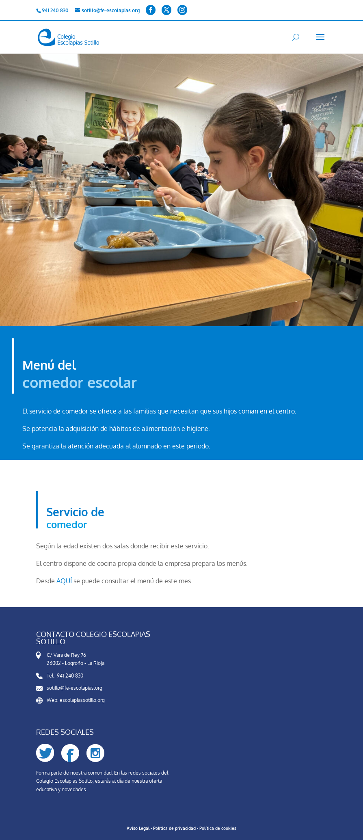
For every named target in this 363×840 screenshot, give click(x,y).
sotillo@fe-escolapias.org (74, 688)
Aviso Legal (138, 828)
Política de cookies (217, 828)
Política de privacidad (174, 828)
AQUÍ (64, 581)
